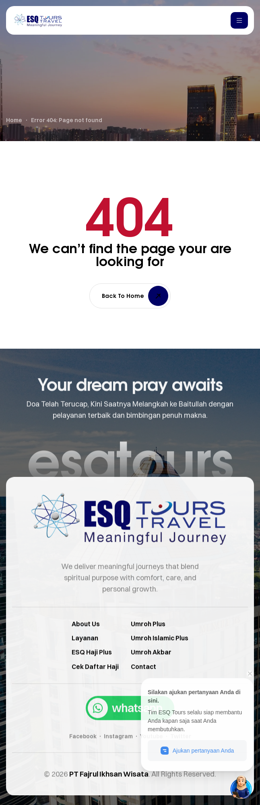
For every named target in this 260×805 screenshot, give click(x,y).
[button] (130, 724)
